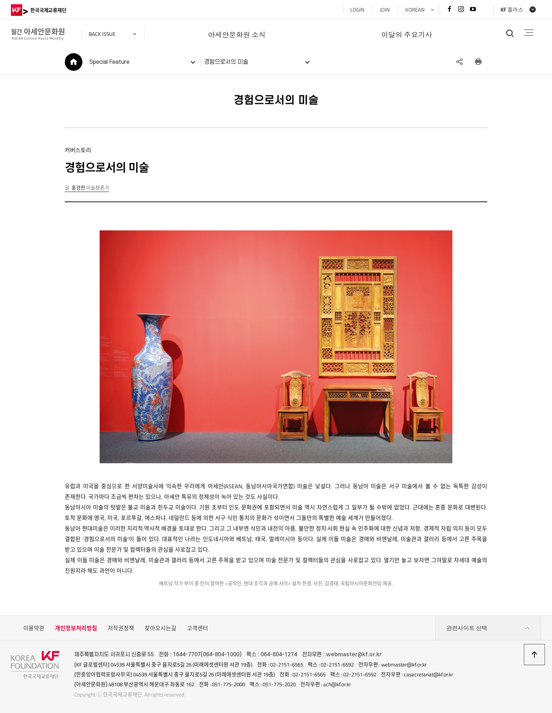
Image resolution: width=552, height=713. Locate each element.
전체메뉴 (528, 33)
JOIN (385, 10)
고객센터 (197, 628)
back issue (102, 34)
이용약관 (33, 628)
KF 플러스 (512, 10)
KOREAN (415, 10)
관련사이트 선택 (488, 628)
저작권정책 (121, 628)
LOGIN (357, 10)
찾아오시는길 (160, 628)
